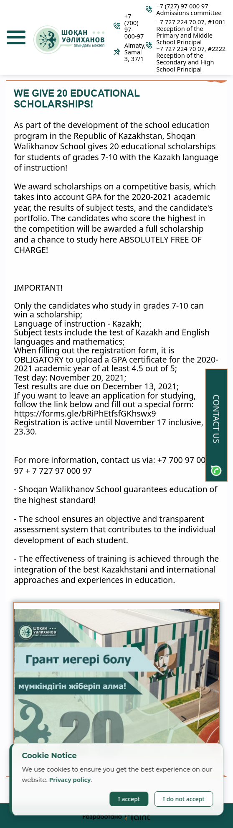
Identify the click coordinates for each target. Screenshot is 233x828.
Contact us (216, 418)
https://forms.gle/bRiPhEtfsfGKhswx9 (85, 413)
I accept (129, 799)
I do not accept (184, 799)
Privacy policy (70, 779)
